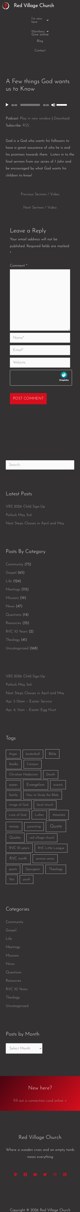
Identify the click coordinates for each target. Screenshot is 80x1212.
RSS (26, 110)
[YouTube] (35, 1159)
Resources (13, 608)
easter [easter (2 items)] (13, 769)
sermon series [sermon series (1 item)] (45, 843)
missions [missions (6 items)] (59, 799)
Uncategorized (17, 633)
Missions (12, 582)
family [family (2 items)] (13, 779)
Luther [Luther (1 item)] (39, 799)
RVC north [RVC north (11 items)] (18, 843)
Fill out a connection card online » (40, 1085)
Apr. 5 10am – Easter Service (29, 686)
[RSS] (65, 1159)
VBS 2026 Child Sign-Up (25, 491)
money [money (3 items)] (14, 811)
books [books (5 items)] (13, 749)
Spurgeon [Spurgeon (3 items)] (33, 854)
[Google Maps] (15, 1159)
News (10, 591)
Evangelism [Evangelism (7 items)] (35, 769)
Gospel (11, 557)
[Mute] (53, 89)
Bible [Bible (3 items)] (52, 738)
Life (9, 566)
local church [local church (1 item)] (45, 789)
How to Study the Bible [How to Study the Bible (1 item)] (42, 779)
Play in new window (35, 103)
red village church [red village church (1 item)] (42, 822)
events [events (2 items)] (58, 769)
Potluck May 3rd (18, 500)
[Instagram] (55, 1159)
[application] (40, 89)
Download (62, 103)
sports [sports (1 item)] (13, 854)
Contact (40, 28)
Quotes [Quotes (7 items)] (15, 822)
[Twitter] (45, 1159)
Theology (13, 625)
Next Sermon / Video (40, 192)
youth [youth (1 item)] (26, 864)
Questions (13, 599)
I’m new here (22, 18)
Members (47, 18)
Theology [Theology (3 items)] (56, 854)
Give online (40, 36)
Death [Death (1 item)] (50, 759)
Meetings (13, 574)
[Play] (7, 89)
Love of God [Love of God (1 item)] (17, 799)
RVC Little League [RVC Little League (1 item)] (51, 832)
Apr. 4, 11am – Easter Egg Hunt (31, 694)
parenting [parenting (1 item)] (34, 811)
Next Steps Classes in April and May (35, 508)
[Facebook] (25, 1159)
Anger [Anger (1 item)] (13, 738)
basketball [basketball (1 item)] (33, 738)
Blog (66, 18)
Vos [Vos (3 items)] (11, 864)
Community (14, 549)
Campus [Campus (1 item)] (32, 749)
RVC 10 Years (17, 616)
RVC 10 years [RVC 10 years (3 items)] (19, 832)
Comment (18, 250)
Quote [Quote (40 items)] (56, 811)
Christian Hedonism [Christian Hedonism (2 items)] (23, 759)
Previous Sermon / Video (40, 179)
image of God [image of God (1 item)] (18, 789)
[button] (22, 18)
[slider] (30, 89)
